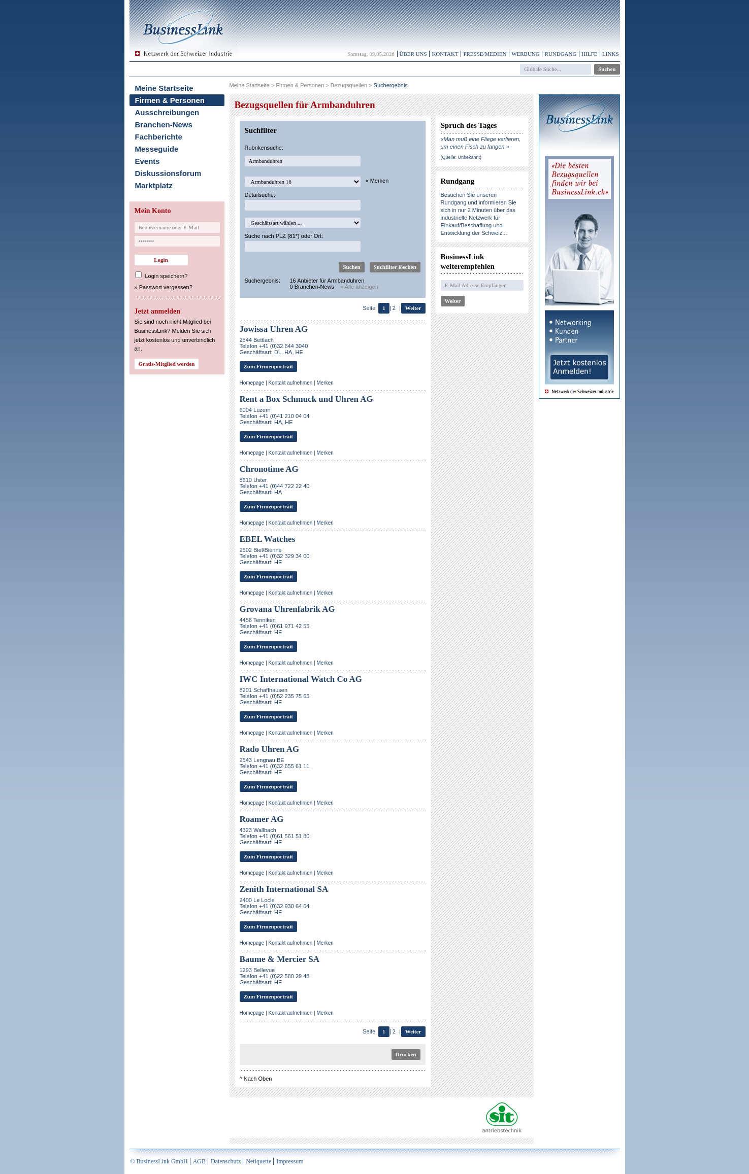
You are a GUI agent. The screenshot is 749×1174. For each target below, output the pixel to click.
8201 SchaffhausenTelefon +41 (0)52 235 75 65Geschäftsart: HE (275, 696)
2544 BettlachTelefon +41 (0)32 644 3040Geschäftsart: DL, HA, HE (274, 346)
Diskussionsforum (168, 173)
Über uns (413, 54)
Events (147, 161)
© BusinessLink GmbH (159, 1161)
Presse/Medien (484, 54)
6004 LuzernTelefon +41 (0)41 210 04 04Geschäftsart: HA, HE (275, 416)
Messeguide (157, 149)
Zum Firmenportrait (268, 366)
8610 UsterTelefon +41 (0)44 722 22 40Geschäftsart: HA (275, 486)
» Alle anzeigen (359, 287)
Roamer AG (262, 819)
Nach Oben (258, 1079)
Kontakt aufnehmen (291, 383)
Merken (324, 383)
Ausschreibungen (167, 112)
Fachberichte (158, 136)
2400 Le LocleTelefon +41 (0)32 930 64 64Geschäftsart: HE (275, 906)
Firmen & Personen (170, 100)
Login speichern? (166, 276)
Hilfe (589, 54)
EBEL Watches (268, 539)
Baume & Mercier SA (280, 959)
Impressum (289, 1161)
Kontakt (445, 54)
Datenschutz (226, 1161)
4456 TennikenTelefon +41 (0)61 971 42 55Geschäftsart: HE (275, 626)
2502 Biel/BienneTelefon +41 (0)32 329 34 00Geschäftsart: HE (275, 556)
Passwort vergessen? (165, 287)
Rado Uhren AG (270, 749)
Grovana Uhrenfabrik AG (287, 609)
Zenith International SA (284, 889)
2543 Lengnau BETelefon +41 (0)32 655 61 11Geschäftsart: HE (275, 766)
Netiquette (258, 1161)
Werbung (525, 54)
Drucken (406, 1054)
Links (610, 54)
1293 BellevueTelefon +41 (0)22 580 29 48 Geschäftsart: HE (275, 976)
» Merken (377, 181)
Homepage (252, 383)
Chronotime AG (269, 469)
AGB (199, 1161)
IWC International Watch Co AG (301, 679)
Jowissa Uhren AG (274, 329)
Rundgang (560, 54)
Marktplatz (154, 185)
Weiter (413, 308)
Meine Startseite (164, 88)
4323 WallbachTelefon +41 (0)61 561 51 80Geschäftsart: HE (275, 836)
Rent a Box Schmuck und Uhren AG (306, 399)
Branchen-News (163, 124)
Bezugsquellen (349, 85)
